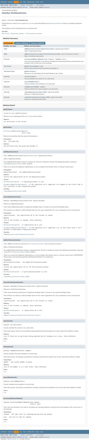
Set (5, 71)
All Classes (40, 5)
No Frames (29, 5)
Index (37, 2)
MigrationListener (47, 49)
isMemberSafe (29, 87)
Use (21, 2)
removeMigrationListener (33, 92)
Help (41, 2)
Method (24, 7)
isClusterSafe (29, 76)
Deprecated (31, 2)
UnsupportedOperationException (15, 184)
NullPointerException (11, 181)
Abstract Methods (37, 43)
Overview (4, 2)
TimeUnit (58, 59)
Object (37, 66)
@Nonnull (25, 131)
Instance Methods (21, 43)
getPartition (29, 66)
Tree (24, 2)
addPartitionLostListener (33, 54)
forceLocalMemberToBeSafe (33, 59)
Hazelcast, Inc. (15, 439)
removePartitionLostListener (35, 97)
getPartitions (29, 71)
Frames (23, 5)
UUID (5, 49)
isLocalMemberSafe (31, 81)
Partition (7, 66)
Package (10, 2)
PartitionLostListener (52, 54)
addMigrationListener (32, 49)
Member (37, 87)
